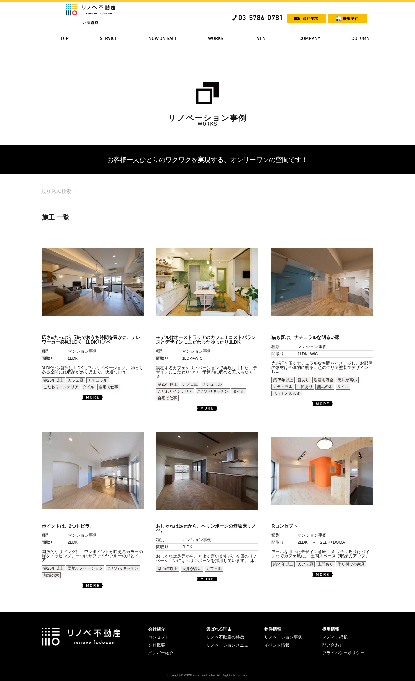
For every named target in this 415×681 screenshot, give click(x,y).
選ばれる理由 (218, 629)
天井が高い (347, 380)
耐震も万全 (323, 380)
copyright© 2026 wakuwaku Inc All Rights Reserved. (208, 675)
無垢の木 (325, 386)
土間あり (305, 386)
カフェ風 (75, 380)
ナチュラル (97, 380)
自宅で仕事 (108, 387)
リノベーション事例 (283, 637)
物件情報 (272, 629)
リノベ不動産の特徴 (225, 637)
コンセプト (158, 637)
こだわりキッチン (212, 391)
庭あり (303, 380)
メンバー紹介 (160, 653)
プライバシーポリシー (343, 653)
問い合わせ (332, 645)
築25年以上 (53, 380)
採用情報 (330, 629)
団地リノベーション (85, 568)
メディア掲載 (335, 637)
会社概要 (156, 645)
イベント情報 (277, 645)
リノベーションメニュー (229, 645)
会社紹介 (156, 629)
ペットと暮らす (286, 393)
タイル (88, 387)
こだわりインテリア (60, 387)
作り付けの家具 (351, 564)
